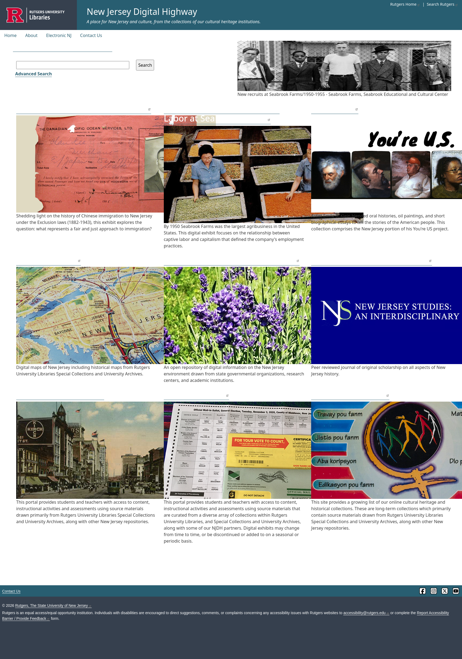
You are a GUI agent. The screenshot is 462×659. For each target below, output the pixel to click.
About (31, 35)
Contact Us (91, 35)
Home (10, 35)
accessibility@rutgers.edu (366, 613)
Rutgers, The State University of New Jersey (53, 606)
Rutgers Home (405, 4)
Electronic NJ (59, 35)
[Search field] (72, 65)
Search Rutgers (442, 4)
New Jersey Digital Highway (142, 11)
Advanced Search (33, 74)
